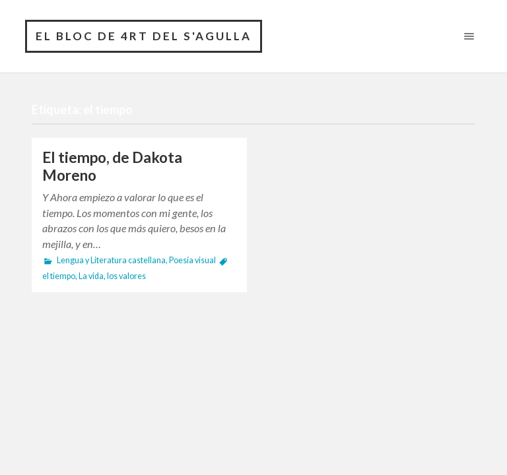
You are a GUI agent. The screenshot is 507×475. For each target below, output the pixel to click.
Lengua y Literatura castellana (111, 260)
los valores (126, 276)
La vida (91, 276)
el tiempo (58, 276)
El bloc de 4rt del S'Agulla (144, 36)
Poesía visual (192, 260)
